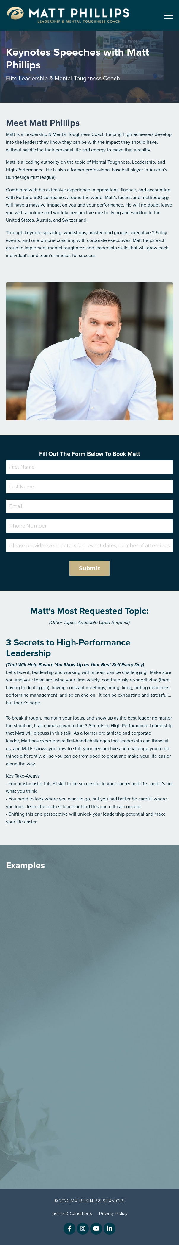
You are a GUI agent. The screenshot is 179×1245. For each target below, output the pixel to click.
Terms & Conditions (72, 1213)
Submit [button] (89, 568)
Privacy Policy (113, 1213)
